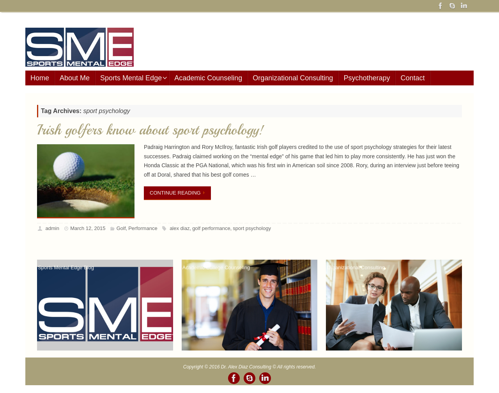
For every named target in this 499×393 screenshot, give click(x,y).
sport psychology (252, 228)
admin (52, 228)
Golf (121, 228)
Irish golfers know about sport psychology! (150, 130)
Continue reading (179, 193)
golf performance (211, 228)
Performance (142, 228)
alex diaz (179, 228)
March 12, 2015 (87, 228)
